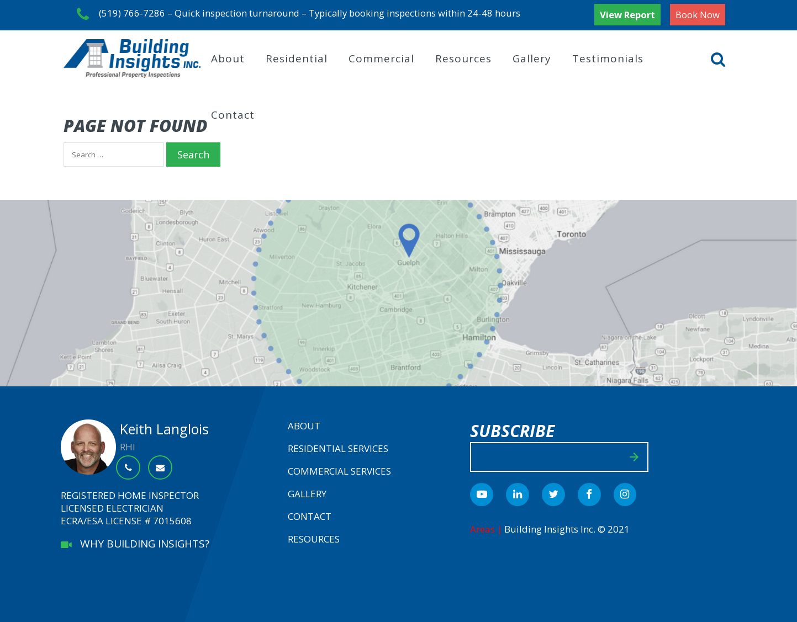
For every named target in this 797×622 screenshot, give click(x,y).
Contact (233, 113)
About (228, 57)
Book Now (697, 14)
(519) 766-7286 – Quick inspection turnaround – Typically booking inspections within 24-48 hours (301, 14)
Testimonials (607, 57)
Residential (297, 57)
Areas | (487, 527)
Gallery (532, 57)
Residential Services (338, 446)
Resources (463, 57)
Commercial (381, 57)
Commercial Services (339, 469)
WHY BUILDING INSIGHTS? (135, 542)
